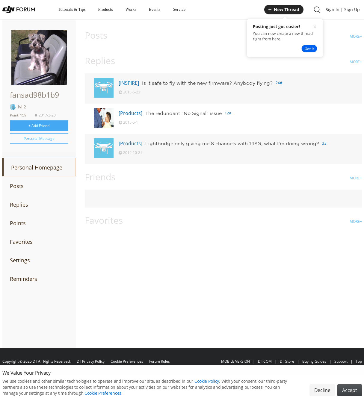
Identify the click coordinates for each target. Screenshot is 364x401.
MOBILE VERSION (235, 361)
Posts (17, 186)
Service (179, 9)
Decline (322, 394)
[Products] (130, 113)
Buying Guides (314, 361)
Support (341, 361)
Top (359, 361)
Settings (20, 260)
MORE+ (356, 36)
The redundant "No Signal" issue (183, 113)
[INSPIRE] (129, 83)
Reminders (23, 278)
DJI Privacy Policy (91, 361)
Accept (349, 394)
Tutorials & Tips (72, 9)
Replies (19, 204)
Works (131, 9)
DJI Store (287, 361)
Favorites (21, 241)
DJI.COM (265, 361)
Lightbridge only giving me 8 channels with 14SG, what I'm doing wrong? (232, 143)
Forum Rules (159, 361)
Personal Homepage (36, 167)
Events (154, 9)
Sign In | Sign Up (343, 9)
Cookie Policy (206, 385)
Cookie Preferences (127, 361)
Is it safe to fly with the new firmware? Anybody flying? (207, 83)
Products (105, 9)
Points (18, 223)
